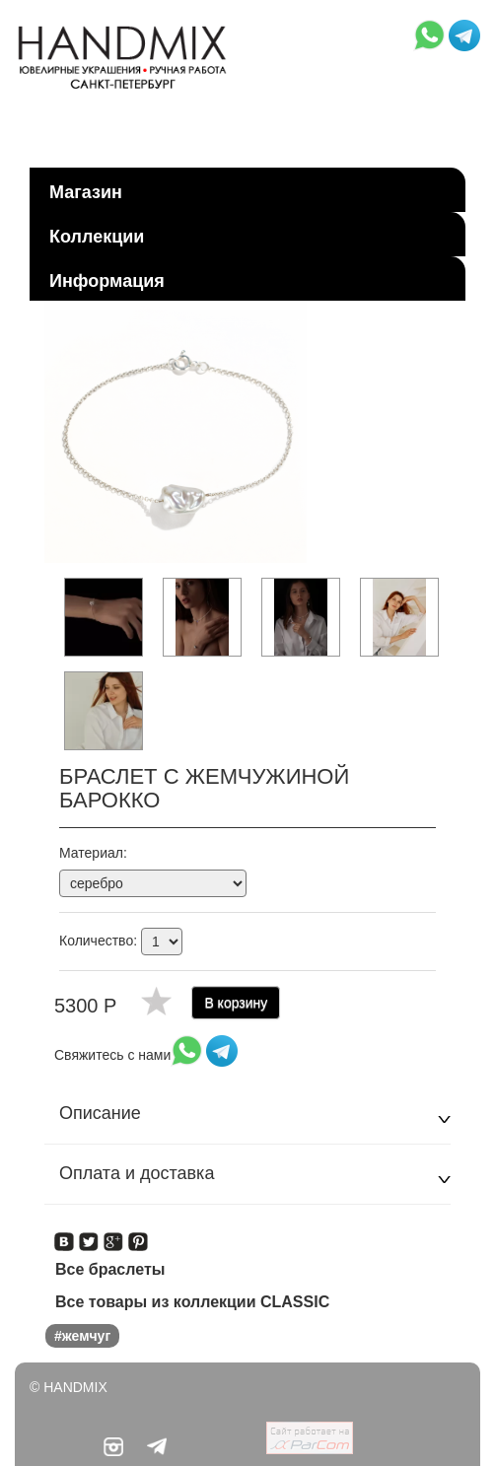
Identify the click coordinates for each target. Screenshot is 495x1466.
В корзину (235, 1003)
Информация (107, 281)
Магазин (85, 192)
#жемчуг (82, 1336)
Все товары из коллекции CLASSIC (192, 1301)
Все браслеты (110, 1269)
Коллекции (96, 236)
